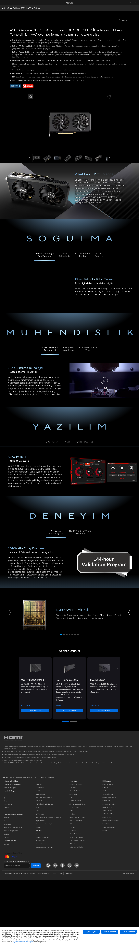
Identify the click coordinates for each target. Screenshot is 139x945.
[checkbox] (124, 86)
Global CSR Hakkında (109, 863)
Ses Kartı (39, 866)
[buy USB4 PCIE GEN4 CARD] (32, 745)
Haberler (105, 853)
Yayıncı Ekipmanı (41, 909)
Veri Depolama (41, 856)
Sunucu (38, 892)
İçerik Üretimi (8, 869)
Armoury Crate (74, 873)
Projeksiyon (7, 886)
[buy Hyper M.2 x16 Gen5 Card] (67, 745)
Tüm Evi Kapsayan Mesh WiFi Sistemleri (49, 883)
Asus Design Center (76, 849)
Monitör (6, 883)
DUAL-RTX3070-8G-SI (46, 843)
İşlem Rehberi (106, 889)
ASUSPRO (73, 853)
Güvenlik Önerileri (75, 899)
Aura (71, 876)
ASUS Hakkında (107, 849)
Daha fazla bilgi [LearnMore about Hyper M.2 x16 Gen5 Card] (69, 776)
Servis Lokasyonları (76, 886)
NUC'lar (6, 899)
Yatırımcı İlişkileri (107, 859)
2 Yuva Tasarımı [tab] (99, 320)
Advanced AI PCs (75, 866)
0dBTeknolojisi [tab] (65, 320)
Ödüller (104, 856)
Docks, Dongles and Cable (44, 912)
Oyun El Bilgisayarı (10, 853)
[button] (3, 3)
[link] (69, 3)
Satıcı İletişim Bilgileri (76, 912)
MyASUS (72, 909)
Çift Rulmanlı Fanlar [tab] (82, 320)
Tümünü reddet (110, 932)
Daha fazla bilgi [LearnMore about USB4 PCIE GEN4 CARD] (35, 776)
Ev (4, 860)
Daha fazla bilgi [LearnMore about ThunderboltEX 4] (104, 776)
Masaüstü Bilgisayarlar (11, 896)
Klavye (38, 899)
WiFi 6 (38, 876)
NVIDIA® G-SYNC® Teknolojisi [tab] (80, 597)
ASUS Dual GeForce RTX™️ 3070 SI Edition (21, 8)
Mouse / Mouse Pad (42, 902)
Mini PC (6, 903)
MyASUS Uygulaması (76, 902)
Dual (35, 843)
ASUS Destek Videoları (77, 906)
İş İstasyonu (7, 889)
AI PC (71, 863)
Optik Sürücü (40, 859)
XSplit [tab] (68, 507)
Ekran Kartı (39, 849)
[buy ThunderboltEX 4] (97, 745)
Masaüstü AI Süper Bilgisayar (45, 889)
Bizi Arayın (73, 896)
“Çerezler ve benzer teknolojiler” (23, 942)
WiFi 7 (38, 873)
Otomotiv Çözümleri (76, 856)
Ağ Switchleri (40, 886)
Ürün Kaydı (73, 889)
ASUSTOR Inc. (107, 876)
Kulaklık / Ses (40, 906)
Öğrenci (6, 873)
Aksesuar (7, 876)
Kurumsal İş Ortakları (109, 869)
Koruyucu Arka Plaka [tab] (68, 414)
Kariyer (104, 896)
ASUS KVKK (106, 882)
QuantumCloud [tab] (85, 507)
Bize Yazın (73, 892)
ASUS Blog (73, 859)
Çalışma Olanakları (108, 892)
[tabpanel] (69, 446)
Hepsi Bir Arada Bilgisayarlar (13, 893)
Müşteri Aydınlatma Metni (110, 886)
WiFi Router (40, 879)
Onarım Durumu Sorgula (77, 883)
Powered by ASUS (108, 873)
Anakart (6, 909)
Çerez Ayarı (91, 932)
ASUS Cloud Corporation (110, 879)
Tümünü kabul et (128, 932)
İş (4, 863)
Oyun (5, 866)
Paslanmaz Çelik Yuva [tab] (88, 414)
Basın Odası (106, 866)
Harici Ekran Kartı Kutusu (44, 863)
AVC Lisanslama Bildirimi (77, 869)
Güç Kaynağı (40, 853)
